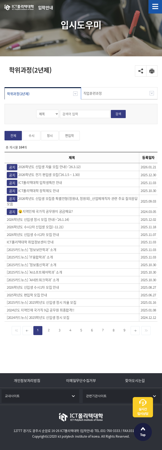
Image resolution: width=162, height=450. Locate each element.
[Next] (146, 330)
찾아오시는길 (135, 380)
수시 (31, 135)
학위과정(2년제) (18, 93)
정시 (49, 135)
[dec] (27, 330)
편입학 (69, 135)
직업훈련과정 (92, 93)
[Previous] (16, 330)
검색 (118, 114)
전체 (13, 135)
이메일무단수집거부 (81, 380)
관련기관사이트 (96, 396)
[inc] (135, 330)
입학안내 (45, 8)
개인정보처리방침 (27, 380)
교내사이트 (12, 396)
